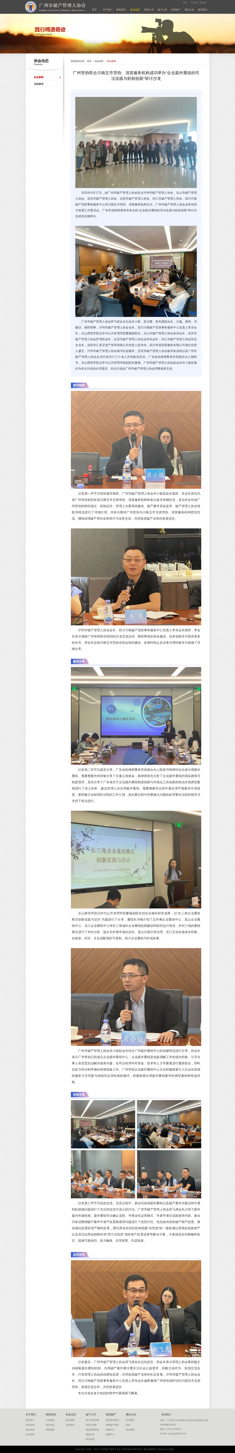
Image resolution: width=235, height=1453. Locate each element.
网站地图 (147, 1449)
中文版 (194, 2)
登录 (185, 2)
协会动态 (99, 61)
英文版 (202, 2)
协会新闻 (111, 61)
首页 (94, 9)
